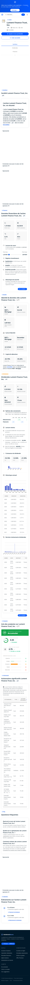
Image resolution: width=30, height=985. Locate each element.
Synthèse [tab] (15, 44)
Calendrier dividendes (6, 953)
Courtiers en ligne (20, 950)
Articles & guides (20, 955)
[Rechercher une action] (12, 14)
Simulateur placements (22, 953)
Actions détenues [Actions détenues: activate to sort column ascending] (23, 699)
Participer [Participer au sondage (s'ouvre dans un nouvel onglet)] (15, 10)
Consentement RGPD (17, 980)
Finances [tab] (15, 51)
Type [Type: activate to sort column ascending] (16, 699)
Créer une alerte (15, 37)
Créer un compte (5, 969)
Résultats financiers (6, 955)
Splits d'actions (5, 958)
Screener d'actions (6, 950)
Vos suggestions (5, 971)
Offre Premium (20, 958)
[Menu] (27, 14)
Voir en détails (22, 289)
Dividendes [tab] (15, 48)
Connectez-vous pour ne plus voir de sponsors (13, 164)
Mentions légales (4, 980)
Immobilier (10, 30)
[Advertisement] (15, 71)
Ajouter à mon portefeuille (15, 34)
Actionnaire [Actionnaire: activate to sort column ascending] (7, 699)
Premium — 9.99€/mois (8, 943)
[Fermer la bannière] (28, 6)
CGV (11, 980)
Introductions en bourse (7, 960)
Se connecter (4, 967)
